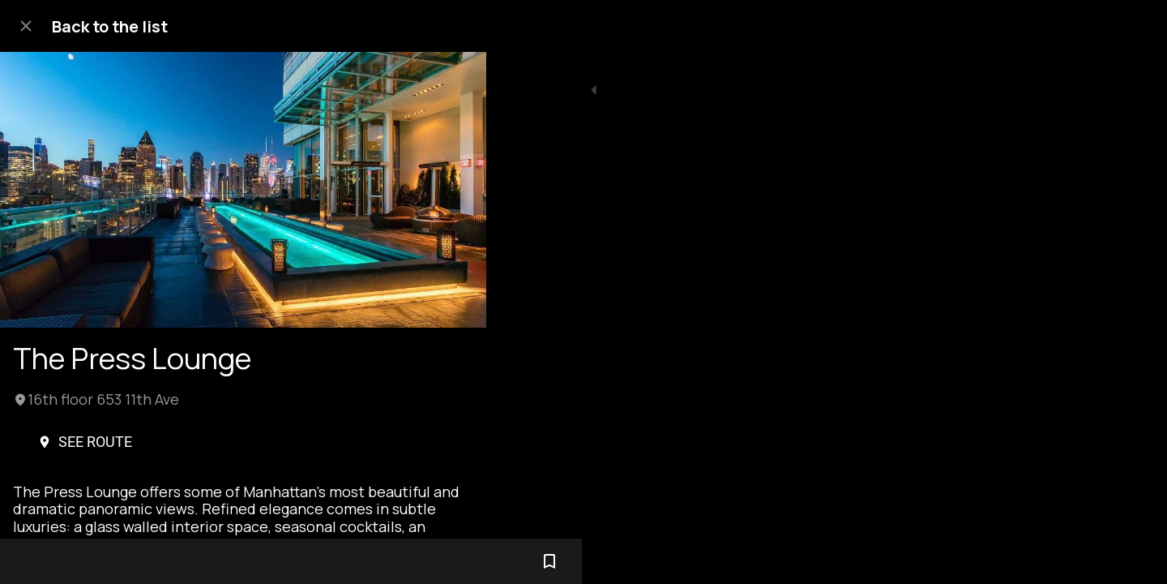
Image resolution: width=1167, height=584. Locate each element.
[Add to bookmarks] (453, 561)
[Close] (26, 26)
